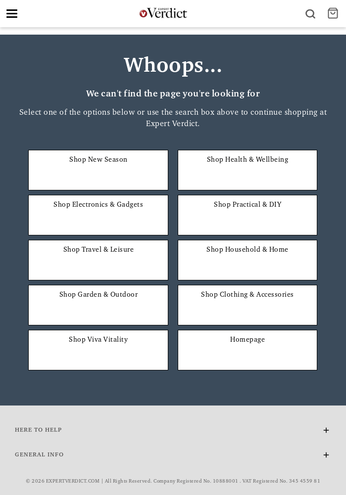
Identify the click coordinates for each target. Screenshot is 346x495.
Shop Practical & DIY (247, 205)
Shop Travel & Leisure (98, 250)
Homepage (247, 340)
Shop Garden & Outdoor (98, 295)
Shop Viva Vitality (98, 340)
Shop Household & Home (247, 250)
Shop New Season (98, 160)
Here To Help (173, 432)
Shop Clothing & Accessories (247, 295)
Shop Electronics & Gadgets (98, 205)
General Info (173, 456)
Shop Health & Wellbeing (248, 160)
